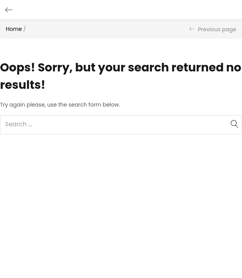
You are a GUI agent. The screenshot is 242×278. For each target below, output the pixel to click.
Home (14, 29)
